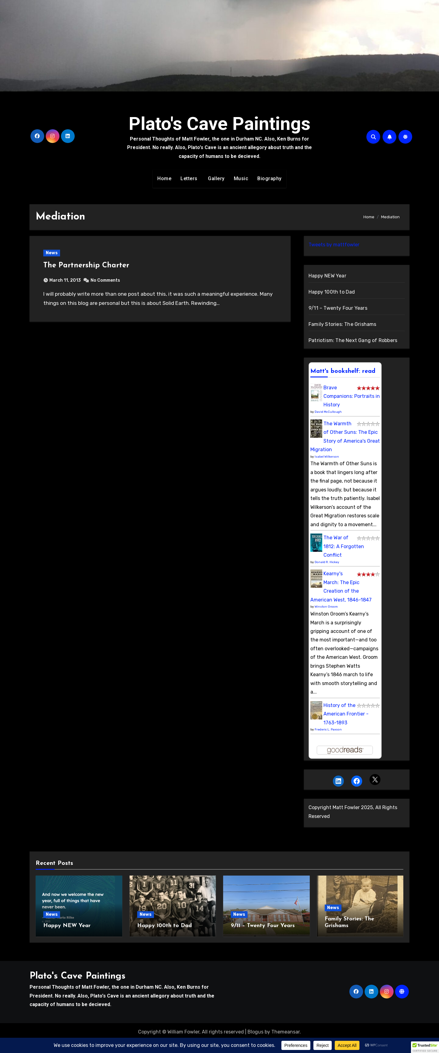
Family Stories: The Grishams (343, 324)
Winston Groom (326, 607)
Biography (269, 178)
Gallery (216, 178)
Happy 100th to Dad (332, 292)
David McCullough (328, 412)
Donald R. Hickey (327, 562)
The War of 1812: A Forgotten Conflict (343, 546)
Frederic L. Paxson (328, 729)
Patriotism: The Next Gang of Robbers (353, 340)
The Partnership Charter (86, 265)
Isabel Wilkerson (327, 457)
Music (241, 178)
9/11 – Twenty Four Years (338, 308)
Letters (189, 178)
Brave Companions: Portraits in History (351, 396)
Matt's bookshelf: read (342, 371)
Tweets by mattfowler (334, 245)
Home (164, 178)
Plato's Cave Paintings (219, 123)
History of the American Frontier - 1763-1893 (346, 714)
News (52, 252)
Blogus (255, 1032)
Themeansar (285, 1032)
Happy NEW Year (327, 276)
